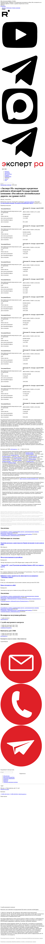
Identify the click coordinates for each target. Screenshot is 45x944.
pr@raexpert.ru (13, 449)
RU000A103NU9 (6, 456)
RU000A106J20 (32, 459)
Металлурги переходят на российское (12, 557)
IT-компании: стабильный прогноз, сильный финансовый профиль (16, 534)
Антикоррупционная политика (10, 782)
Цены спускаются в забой (8, 585)
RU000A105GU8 (33, 456)
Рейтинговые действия (6, 185)
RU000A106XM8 (6, 461)
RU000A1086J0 (12, 462)
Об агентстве (6, 776)
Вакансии (5, 780)
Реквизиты (5, 779)
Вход (3, 9)
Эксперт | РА (5, 7)
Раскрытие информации (9, 778)
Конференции (8, 176)
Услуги (6, 179)
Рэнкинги (7, 175)
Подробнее (3, 6)
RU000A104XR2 (30, 454)
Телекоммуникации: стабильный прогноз (10, 535)
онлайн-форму (35, 909)
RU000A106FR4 (6, 459)
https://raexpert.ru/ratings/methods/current (29, 478)
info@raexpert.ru (22, 794)
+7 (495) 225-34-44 (5, 794)
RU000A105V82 (15, 455)
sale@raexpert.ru (4, 619)
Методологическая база (8, 777)
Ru (5, 169)
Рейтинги (7, 171)
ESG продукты (8, 174)
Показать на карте (5, 789)
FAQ (6, 180)
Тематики (7, 177)
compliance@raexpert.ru (6, 627)
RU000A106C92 (17, 457)
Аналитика (7, 172)
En (3, 169)
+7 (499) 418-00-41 (14, 794)
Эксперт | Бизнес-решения (14, 7)
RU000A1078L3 (30, 461)
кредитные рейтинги (29, 201)
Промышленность (17, 597)
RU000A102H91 (29, 452)
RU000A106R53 (17, 460)
